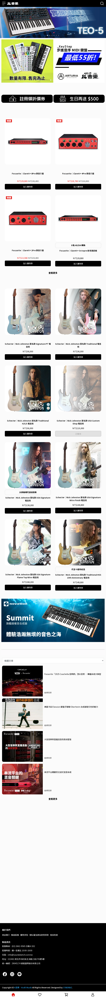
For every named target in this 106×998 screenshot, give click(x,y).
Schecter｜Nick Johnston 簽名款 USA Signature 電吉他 (27, 615)
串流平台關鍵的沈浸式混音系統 (57, 887)
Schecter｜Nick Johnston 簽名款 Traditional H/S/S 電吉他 (28, 538)
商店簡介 (6, 935)
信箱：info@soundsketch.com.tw (17, 954)
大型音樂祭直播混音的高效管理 (57, 855)
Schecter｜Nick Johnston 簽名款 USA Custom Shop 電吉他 (78, 538)
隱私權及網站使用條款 (39, 935)
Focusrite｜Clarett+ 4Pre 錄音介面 (78, 255)
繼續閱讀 (47, 808)
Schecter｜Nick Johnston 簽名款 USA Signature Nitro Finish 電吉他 (78, 614)
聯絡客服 (15, 935)
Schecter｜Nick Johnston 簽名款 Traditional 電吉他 (78, 461)
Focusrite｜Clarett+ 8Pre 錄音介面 (28, 255)
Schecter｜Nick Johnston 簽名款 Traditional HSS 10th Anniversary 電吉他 (78, 692)
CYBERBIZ (67, 987)
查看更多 (53, 354)
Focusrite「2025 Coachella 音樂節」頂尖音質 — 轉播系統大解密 (72, 789)
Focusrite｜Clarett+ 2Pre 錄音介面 (28, 332)
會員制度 (54, 935)
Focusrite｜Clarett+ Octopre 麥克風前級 (78, 332)
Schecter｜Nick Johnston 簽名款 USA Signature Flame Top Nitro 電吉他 (27, 691)
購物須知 (24, 935)
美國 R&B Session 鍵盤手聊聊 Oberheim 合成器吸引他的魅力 (71, 822)
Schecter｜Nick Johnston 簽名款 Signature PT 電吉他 (28, 461)
